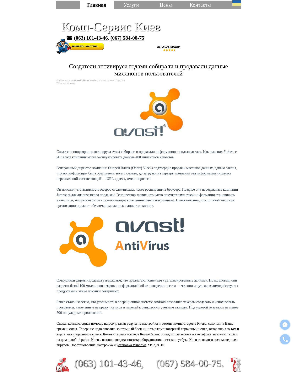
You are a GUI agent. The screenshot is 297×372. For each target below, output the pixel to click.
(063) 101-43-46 (91, 38)
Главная (96, 5)
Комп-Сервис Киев (110, 26)
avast (64, 83)
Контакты (200, 5)
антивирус (71, 83)
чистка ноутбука (180, 340)
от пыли (203, 340)
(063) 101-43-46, (108, 363)
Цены (166, 5)
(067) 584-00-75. (190, 363)
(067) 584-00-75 (127, 38)
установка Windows (131, 345)
